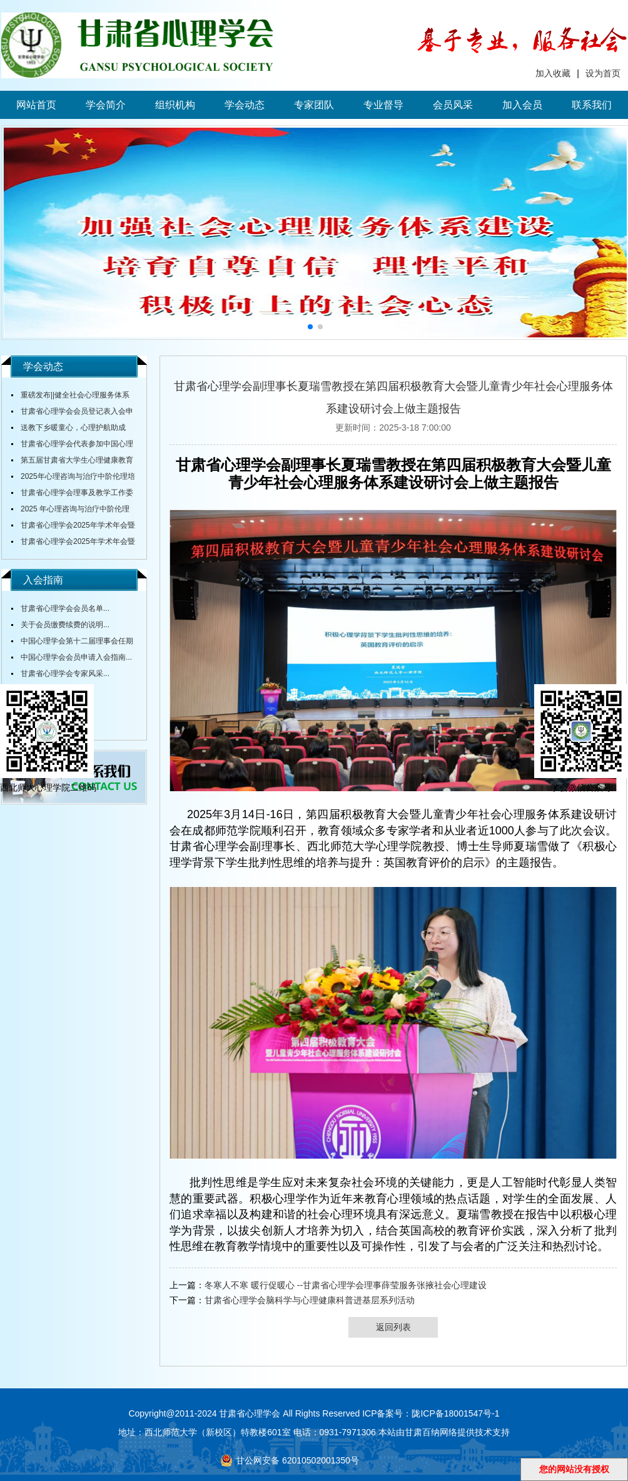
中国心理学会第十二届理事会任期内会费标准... (72, 643)
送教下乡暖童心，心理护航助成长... (68, 429)
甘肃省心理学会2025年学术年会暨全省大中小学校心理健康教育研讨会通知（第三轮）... (73, 543)
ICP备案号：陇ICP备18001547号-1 (430, 1413)
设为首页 (602, 73)
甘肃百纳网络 (431, 1432)
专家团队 (314, 105)
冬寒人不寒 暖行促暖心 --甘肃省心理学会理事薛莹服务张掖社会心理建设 (346, 1285)
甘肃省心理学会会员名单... (65, 608)
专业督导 (383, 105)
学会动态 (245, 105)
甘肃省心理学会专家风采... (65, 673)
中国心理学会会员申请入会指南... (76, 657)
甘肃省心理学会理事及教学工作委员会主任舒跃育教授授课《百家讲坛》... (72, 494)
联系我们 (592, 105)
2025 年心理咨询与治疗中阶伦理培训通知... (70, 511)
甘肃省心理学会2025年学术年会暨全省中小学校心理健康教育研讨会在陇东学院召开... (73, 527)
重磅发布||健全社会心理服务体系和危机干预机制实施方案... (70, 397)
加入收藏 (552, 73)
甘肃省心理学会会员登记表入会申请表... (72, 413)
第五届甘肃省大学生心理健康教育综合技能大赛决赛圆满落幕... (72, 462)
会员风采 (453, 105)
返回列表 (393, 1327)
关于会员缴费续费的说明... (65, 624)
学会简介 (106, 105)
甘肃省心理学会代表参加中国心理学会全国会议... (72, 445)
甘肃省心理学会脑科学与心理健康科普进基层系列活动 (310, 1300)
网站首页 (36, 105)
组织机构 (175, 105)
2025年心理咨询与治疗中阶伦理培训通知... (73, 478)
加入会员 (522, 105)
